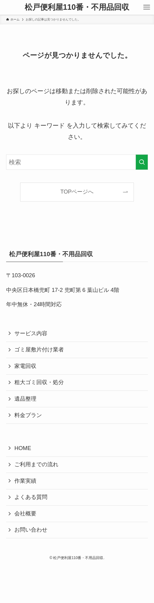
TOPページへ (77, 192)
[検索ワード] (77, 162)
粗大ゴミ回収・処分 (39, 382)
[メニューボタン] (146, 7)
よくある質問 (30, 497)
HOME (22, 448)
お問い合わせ (30, 530)
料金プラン (28, 415)
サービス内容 (30, 333)
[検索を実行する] (142, 162)
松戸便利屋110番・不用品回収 (77, 7)
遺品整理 (25, 399)
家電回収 (25, 366)
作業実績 (25, 481)
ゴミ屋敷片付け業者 (39, 350)
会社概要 (25, 513)
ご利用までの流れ (36, 464)
